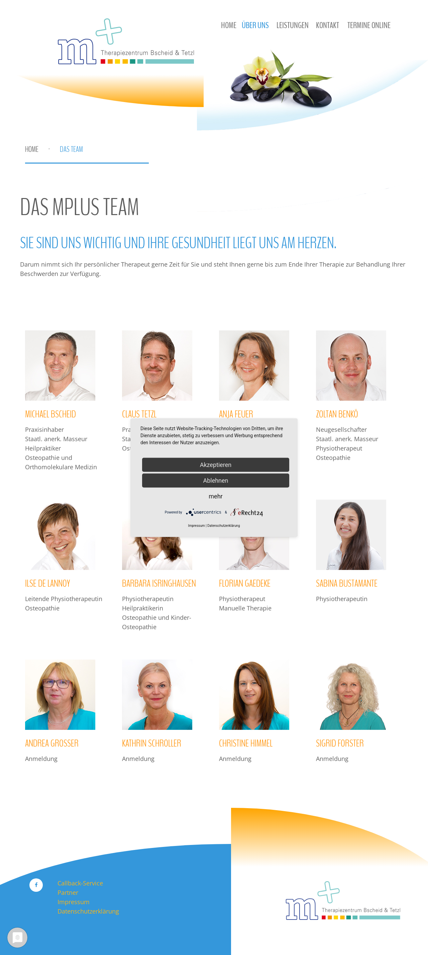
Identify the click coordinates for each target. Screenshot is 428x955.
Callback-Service (80, 883)
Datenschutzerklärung (88, 911)
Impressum (74, 902)
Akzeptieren (216, 464)
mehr (215, 495)
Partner (68, 892)
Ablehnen (215, 480)
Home (31, 149)
